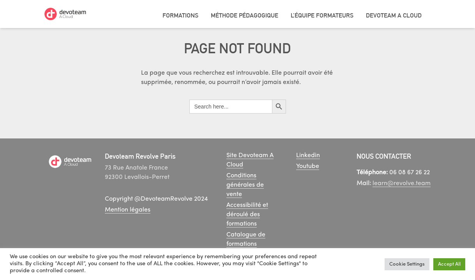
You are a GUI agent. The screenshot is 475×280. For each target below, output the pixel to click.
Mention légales (127, 210)
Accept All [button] (449, 264)
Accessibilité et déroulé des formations (247, 214)
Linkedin (308, 155)
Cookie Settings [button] (407, 264)
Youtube (307, 166)
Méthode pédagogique (244, 15)
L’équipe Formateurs (322, 15)
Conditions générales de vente (245, 185)
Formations (180, 15)
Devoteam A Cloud (394, 15)
